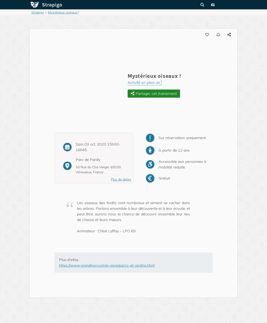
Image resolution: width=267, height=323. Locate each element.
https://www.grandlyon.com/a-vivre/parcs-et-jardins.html (107, 265)
